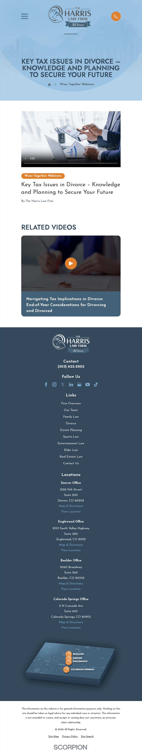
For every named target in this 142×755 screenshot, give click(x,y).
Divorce (71, 423)
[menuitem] (53, 736)
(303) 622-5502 (71, 366)
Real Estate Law (71, 456)
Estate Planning (71, 430)
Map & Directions (71, 506)
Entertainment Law (71, 443)
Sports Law (71, 436)
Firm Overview (71, 403)
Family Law (71, 416)
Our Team (71, 410)
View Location (71, 511)
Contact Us (71, 463)
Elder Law (71, 450)
